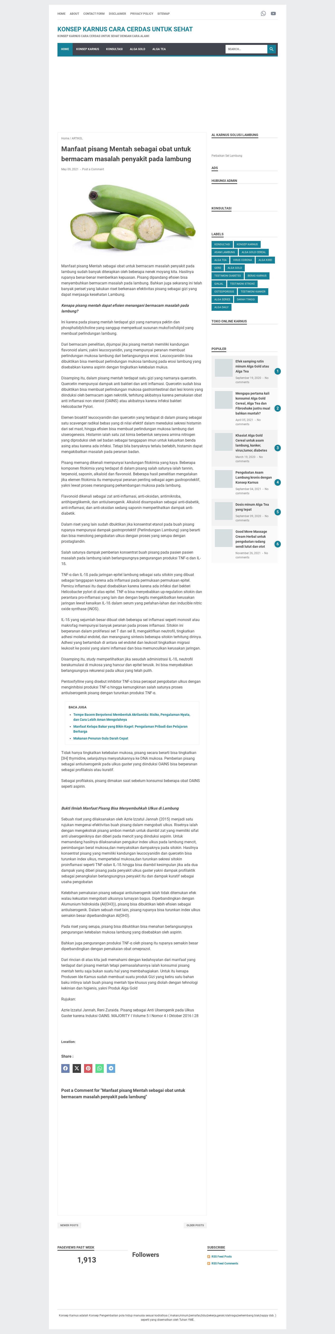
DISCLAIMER (117, 13)
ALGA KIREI (265, 260)
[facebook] (65, 1068)
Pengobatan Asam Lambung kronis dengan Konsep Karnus (254, 477)
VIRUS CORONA (242, 260)
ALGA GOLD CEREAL (254, 252)
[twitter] (77, 1068)
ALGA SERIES (222, 299)
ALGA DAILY (221, 307)
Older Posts (195, 1225)
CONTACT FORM (94, 13)
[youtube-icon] (273, 14)
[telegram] (111, 1068)
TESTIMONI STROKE (242, 283)
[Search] (246, 49)
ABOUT (74, 13)
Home (61, 13)
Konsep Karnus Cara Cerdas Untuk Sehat (125, 29)
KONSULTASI (114, 49)
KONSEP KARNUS (87, 49)
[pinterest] (88, 1068)
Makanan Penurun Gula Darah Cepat (100, 738)
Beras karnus (257, 275)
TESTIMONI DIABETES (227, 275)
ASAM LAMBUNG (224, 252)
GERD (217, 267)
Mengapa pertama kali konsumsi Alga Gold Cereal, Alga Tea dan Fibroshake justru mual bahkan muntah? (253, 403)
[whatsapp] (99, 1068)
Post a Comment (93, 169)
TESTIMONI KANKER (253, 291)
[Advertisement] (167, 92)
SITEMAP (163, 13)
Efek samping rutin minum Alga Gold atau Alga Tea (252, 366)
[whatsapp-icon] (263, 14)
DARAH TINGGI (246, 299)
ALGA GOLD (137, 49)
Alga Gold (235, 267)
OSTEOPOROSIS (224, 291)
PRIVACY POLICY (141, 13)
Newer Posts (69, 1225)
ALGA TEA (159, 49)
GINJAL (218, 283)
